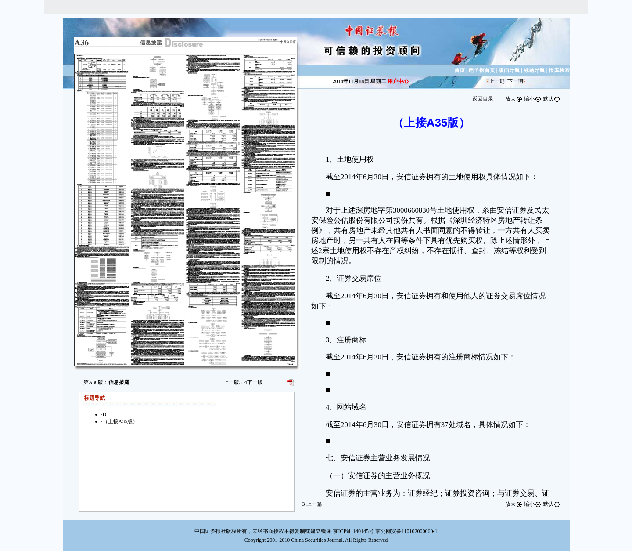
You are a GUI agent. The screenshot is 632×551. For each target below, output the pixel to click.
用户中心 (398, 81)
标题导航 (534, 70)
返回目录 (482, 99)
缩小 (533, 99)
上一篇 (312, 504)
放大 (514, 99)
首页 (459, 70)
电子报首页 (482, 70)
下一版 (253, 382)
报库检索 (559, 70)
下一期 (515, 81)
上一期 (497, 81)
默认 (551, 99)
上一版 (232, 382)
